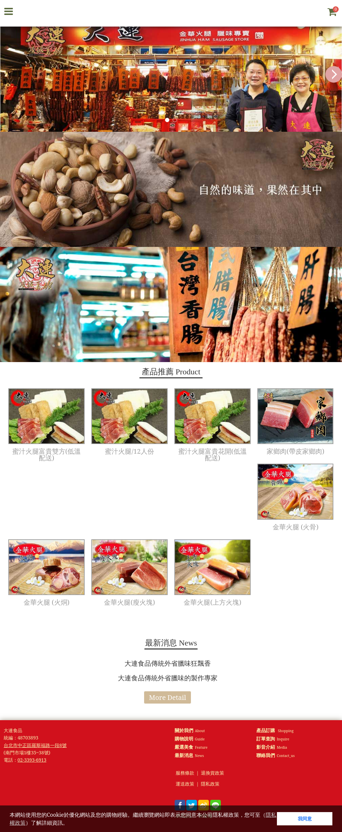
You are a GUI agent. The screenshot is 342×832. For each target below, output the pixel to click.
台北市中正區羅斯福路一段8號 (35, 745)
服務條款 (185, 773)
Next (333, 74)
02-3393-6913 (32, 760)
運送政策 (185, 784)
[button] (70, 824)
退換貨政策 (212, 773)
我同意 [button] (305, 818)
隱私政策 (210, 784)
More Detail (167, 697)
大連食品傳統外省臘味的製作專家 (167, 677)
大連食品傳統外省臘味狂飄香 (168, 663)
